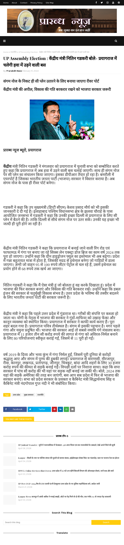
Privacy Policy (36, 3)
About (14, 3)
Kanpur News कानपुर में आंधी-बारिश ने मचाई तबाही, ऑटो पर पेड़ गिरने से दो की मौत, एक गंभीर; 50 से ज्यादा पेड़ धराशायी (64, 496)
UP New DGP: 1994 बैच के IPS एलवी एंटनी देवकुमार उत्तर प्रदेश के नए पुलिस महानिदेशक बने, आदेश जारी (59, 483)
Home (6, 3)
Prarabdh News (14, 71)
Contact (23, 3)
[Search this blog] (47, 522)
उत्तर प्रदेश (16, 395)
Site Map (50, 3)
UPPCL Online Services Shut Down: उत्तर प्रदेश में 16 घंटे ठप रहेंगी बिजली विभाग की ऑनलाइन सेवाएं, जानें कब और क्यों (66, 470)
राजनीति (13, 52)
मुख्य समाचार (28, 395)
